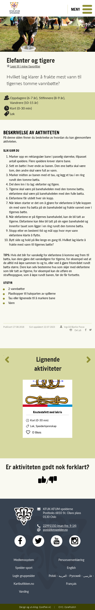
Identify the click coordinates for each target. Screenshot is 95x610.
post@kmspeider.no (55, 529)
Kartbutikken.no (24, 584)
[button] (81, 9)
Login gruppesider (24, 576)
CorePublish (70, 607)
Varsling (24, 592)
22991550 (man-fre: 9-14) (59, 526)
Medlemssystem (24, 560)
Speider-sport (23, 568)
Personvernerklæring (71, 560)
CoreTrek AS (45, 607)
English (71, 568)
